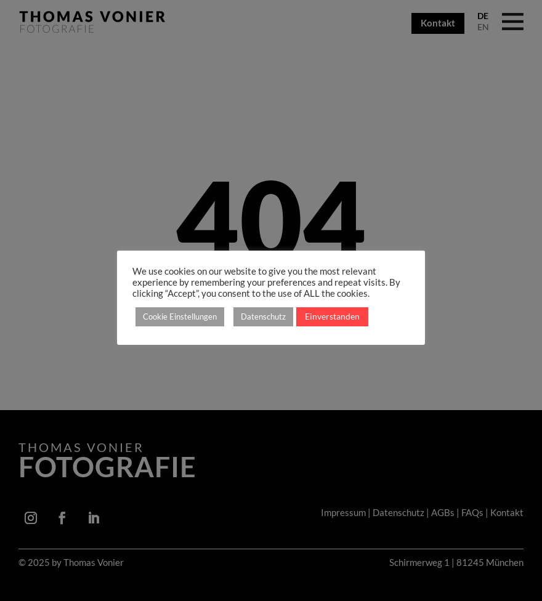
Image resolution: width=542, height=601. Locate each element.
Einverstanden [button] (332, 316)
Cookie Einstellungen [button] (180, 316)
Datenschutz (263, 316)
